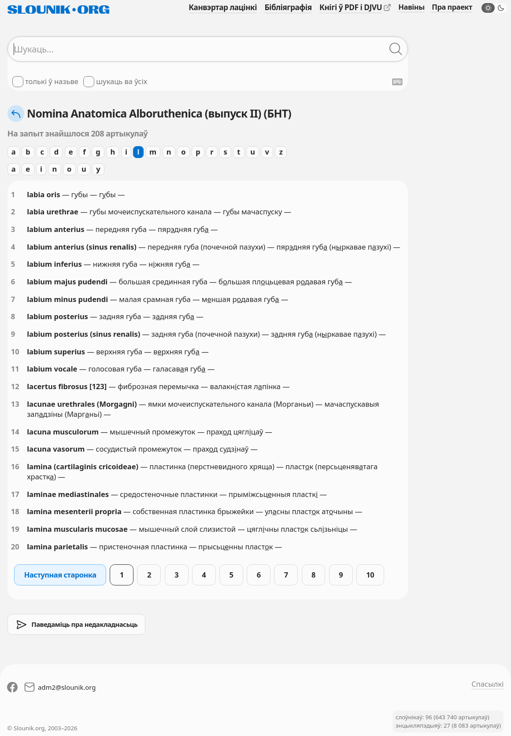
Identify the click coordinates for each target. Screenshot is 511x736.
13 (15, 404)
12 (15, 386)
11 (15, 369)
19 (15, 529)
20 (15, 546)
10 (15, 351)
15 (15, 449)
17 (15, 494)
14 (15, 432)
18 (15, 511)
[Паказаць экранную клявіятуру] (397, 82)
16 (15, 466)
